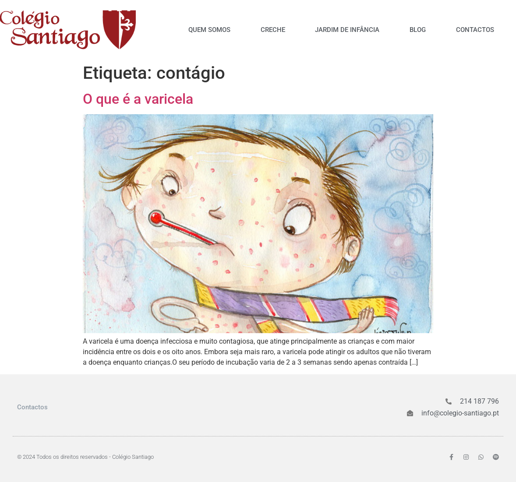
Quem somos (209, 30)
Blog (418, 30)
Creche (273, 30)
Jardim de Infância (347, 30)
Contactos (475, 30)
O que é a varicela (138, 99)
